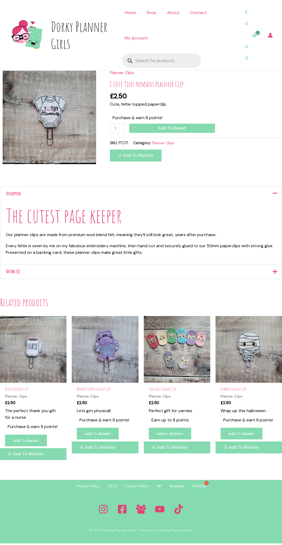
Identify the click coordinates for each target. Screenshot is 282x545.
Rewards (181, 487)
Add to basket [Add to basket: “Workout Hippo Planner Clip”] (98, 435)
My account (136, 38)
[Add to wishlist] (136, 155)
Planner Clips (122, 72)
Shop (151, 12)
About (173, 12)
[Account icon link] (270, 35)
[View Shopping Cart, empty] (250, 35)
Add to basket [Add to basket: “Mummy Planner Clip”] (242, 435)
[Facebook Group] (141, 511)
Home (130, 12)
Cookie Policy (135, 487)
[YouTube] (160, 511)
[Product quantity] (117, 128)
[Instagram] (103, 511)
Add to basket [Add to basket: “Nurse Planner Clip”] (27, 442)
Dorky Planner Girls (79, 35)
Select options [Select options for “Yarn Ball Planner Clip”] (171, 435)
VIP (160, 487)
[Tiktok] (178, 511)
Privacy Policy (81, 487)
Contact (198, 12)
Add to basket (172, 128)
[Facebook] (122, 511)
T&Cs (108, 487)
